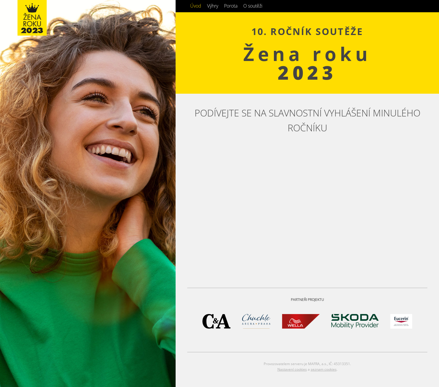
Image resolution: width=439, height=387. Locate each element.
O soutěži (253, 6)
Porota (230, 6)
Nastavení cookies (292, 369)
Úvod (195, 6)
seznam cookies (324, 369)
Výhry (212, 6)
